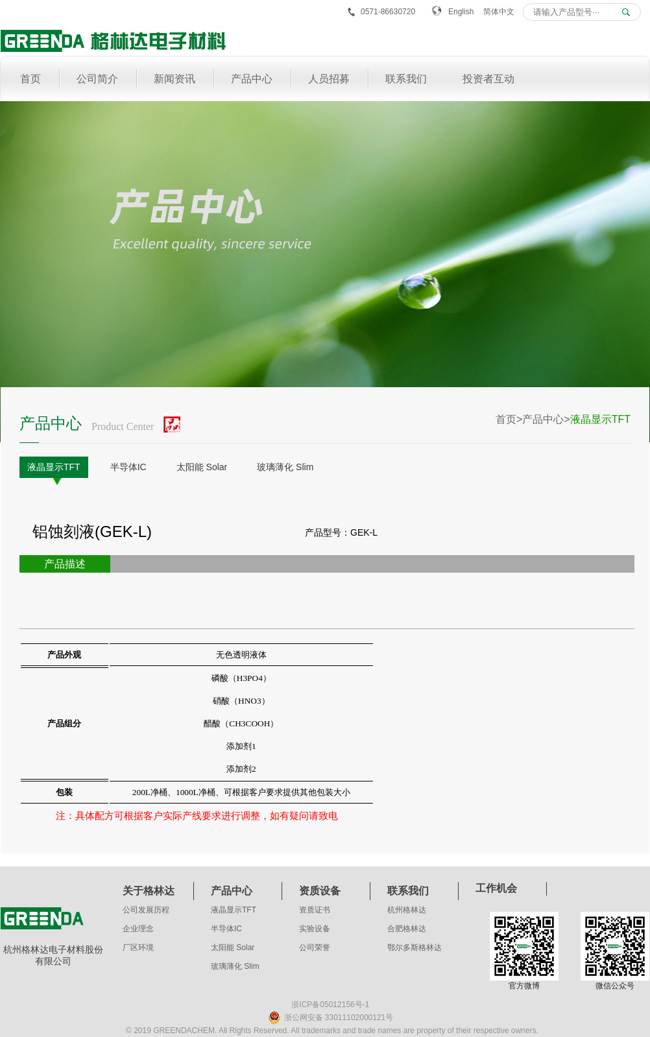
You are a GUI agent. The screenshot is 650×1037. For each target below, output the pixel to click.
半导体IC (128, 467)
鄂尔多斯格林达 (414, 947)
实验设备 (314, 928)
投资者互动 (488, 78)
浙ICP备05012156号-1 (330, 1004)
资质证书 (314, 909)
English (461, 11)
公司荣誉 (314, 947)
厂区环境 (138, 947)
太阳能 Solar (202, 467)
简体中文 (498, 11)
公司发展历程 (146, 909)
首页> (509, 419)
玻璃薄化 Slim (285, 467)
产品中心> (546, 419)
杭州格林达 (406, 909)
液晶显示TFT (53, 467)
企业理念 (138, 928)
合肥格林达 (406, 928)
